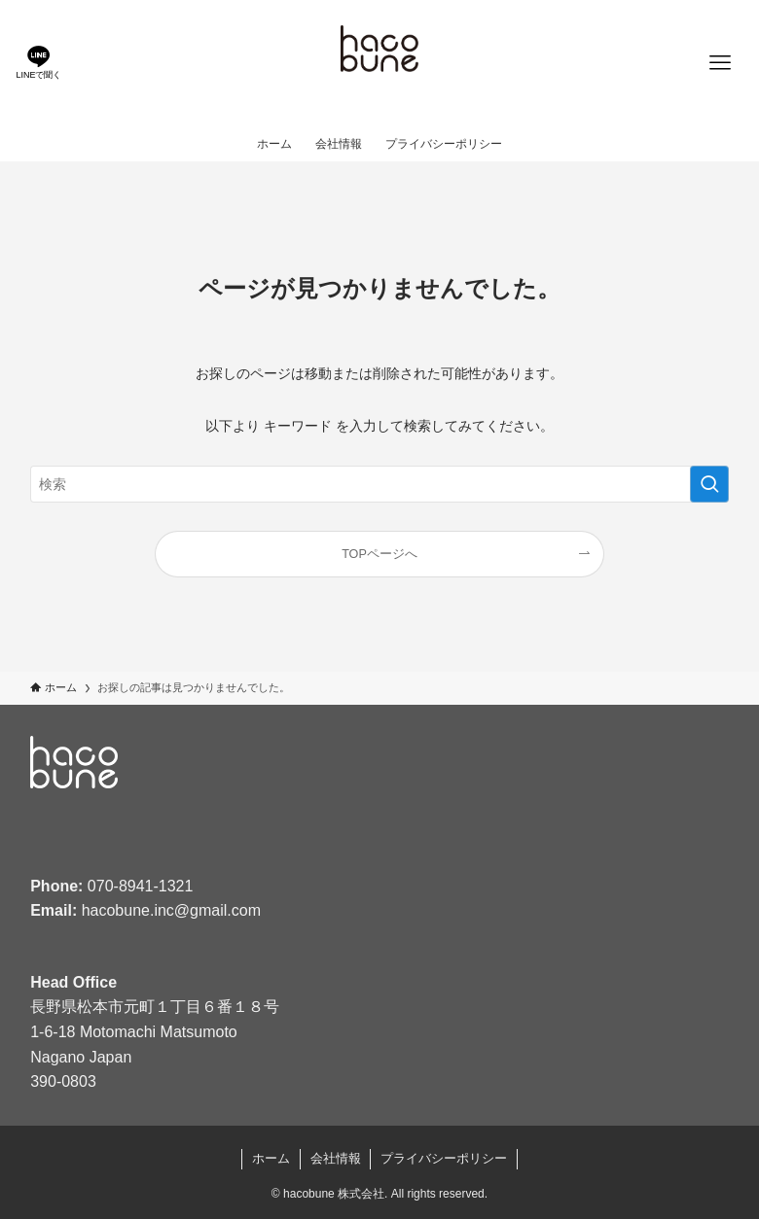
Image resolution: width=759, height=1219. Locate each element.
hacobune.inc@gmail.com (171, 910)
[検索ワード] (379, 484)
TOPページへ (379, 554)
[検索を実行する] (709, 484)
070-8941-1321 (141, 886)
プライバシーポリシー (443, 1158)
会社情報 (335, 1158)
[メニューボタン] (720, 63)
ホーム (271, 1158)
